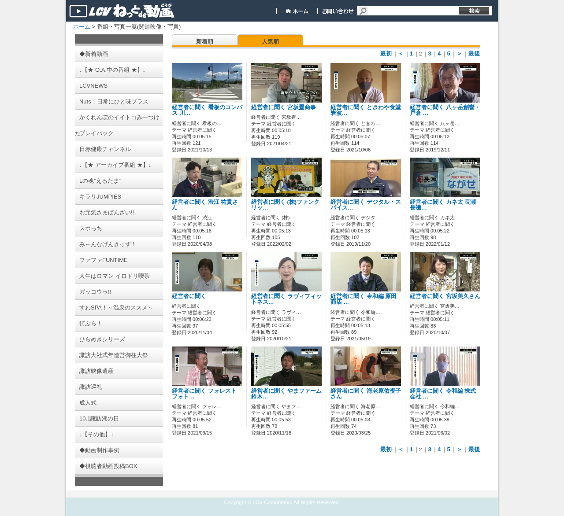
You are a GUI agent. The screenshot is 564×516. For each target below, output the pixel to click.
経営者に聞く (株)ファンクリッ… (285, 205)
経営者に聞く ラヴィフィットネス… (286, 299)
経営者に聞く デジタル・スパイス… (365, 205)
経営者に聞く (189, 296)
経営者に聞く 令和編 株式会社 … (443, 394)
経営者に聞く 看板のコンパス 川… (207, 110)
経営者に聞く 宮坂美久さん (445, 296)
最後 (474, 53)
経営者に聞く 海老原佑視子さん (365, 394)
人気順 (270, 41)
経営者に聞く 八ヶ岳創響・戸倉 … (445, 110)
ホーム (81, 26)
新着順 (204, 41)
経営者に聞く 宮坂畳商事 (283, 107)
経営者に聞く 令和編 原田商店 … (363, 299)
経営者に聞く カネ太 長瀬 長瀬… (446, 205)
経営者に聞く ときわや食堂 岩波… (365, 110)
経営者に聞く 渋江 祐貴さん (205, 205)
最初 (386, 53)
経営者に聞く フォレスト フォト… (204, 394)
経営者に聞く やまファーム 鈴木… (286, 394)
